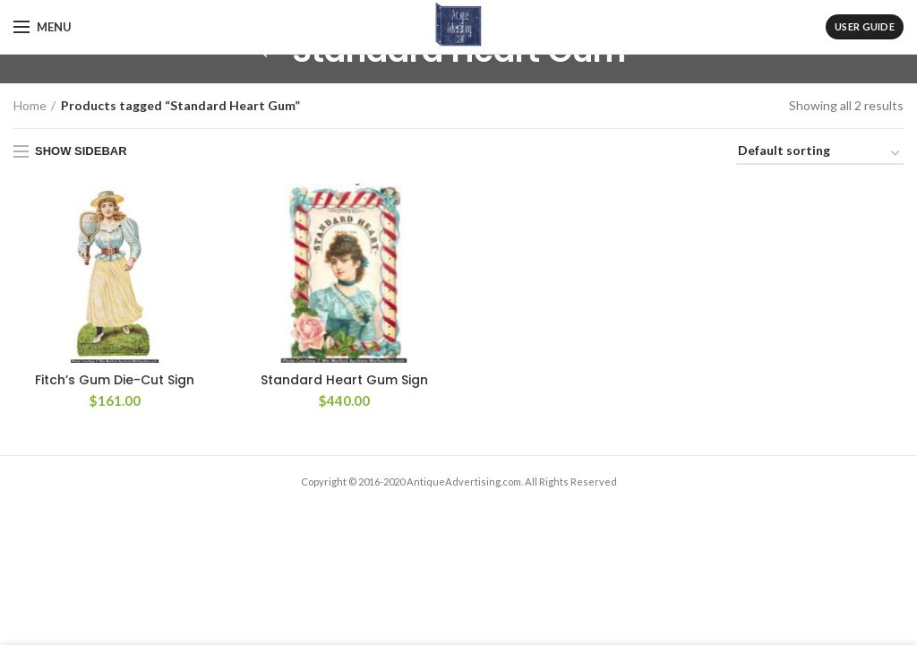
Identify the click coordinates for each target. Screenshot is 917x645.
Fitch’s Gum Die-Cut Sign (114, 380)
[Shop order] (820, 153)
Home (30, 105)
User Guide (865, 26)
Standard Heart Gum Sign (344, 380)
